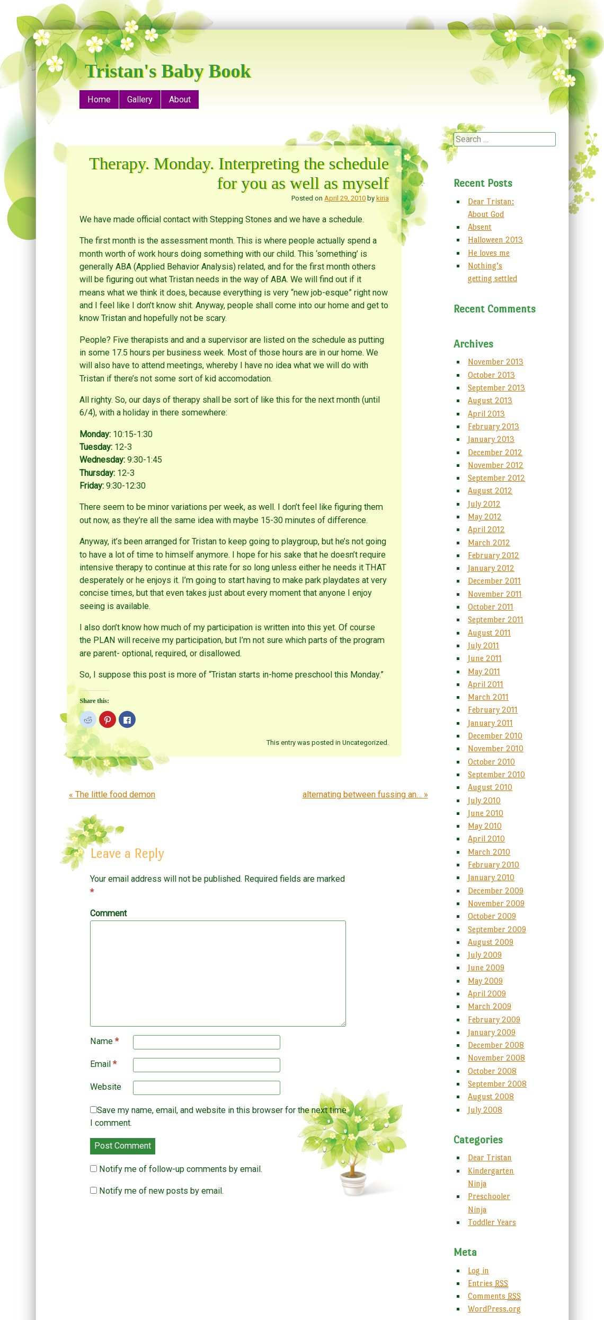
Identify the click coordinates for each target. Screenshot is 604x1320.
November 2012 (495, 465)
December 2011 (494, 580)
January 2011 (490, 722)
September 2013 (496, 387)
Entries (488, 1283)
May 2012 (485, 516)
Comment (108, 913)
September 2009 (497, 929)
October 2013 (491, 374)
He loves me (489, 252)
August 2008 (491, 1096)
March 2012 (489, 542)
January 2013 (491, 439)
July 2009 (485, 954)
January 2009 (492, 1032)
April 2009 (487, 993)
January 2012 (491, 567)
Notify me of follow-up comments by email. (180, 1169)
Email (103, 1064)
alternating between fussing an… (365, 794)
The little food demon (112, 794)
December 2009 (495, 890)
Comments (494, 1296)
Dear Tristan (490, 1157)
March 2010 (489, 851)
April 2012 (486, 529)
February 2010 (493, 864)
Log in (478, 1270)
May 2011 (484, 671)
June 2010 (485, 813)
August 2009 (490, 941)
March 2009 (489, 1006)
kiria (382, 198)
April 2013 (486, 413)
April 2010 (486, 838)
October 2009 (492, 915)
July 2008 (485, 1109)
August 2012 (490, 490)
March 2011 (488, 696)
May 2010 (485, 825)
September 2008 (497, 1083)
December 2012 (495, 452)
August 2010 (490, 787)
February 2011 (493, 709)
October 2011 (490, 606)
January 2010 (491, 877)
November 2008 (496, 1057)
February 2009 (494, 1019)
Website (105, 1087)
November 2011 (495, 593)
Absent (480, 226)
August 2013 (490, 400)
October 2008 (492, 1070)
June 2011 (485, 658)
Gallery (140, 99)
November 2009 (496, 903)
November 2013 (495, 361)
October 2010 (491, 761)
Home (99, 99)
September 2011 (495, 619)
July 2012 (484, 503)
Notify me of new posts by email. (161, 1191)
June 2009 (486, 967)
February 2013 (493, 426)
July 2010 (484, 800)
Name (104, 1041)
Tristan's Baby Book (168, 71)
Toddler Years (492, 1222)
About (180, 99)
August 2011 (489, 632)
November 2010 (495, 748)
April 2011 (485, 684)
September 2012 (496, 477)
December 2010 (495, 735)
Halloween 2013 (495, 239)
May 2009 (485, 980)
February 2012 (493, 555)
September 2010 (496, 774)
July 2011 (483, 645)
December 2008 (496, 1044)
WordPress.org (494, 1308)
